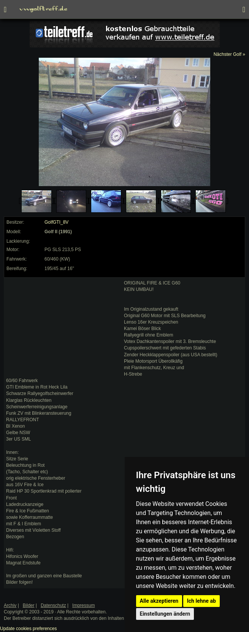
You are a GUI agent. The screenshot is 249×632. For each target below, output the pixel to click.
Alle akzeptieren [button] (159, 601)
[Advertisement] (63, 327)
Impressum (83, 605)
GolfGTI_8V (56, 222)
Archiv (10, 605)
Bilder (29, 605)
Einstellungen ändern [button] (165, 614)
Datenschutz (53, 605)
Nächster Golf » (229, 54)
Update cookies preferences (28, 628)
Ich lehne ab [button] (201, 601)
